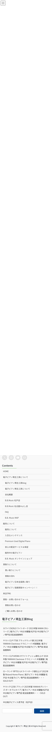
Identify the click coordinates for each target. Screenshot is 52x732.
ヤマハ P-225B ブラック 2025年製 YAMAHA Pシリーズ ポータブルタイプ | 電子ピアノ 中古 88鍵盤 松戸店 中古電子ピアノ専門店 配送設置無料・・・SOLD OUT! (26, 691)
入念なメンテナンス (13, 535)
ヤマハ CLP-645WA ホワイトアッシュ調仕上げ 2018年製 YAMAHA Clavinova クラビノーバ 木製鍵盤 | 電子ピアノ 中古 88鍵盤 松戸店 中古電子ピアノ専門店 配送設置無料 (25, 661)
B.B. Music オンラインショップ (18, 558)
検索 (42, 711)
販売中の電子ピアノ (13, 552)
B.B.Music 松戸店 (12, 500)
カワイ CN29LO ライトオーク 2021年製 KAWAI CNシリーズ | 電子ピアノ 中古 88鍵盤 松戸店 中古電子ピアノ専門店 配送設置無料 (26, 631)
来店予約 (7, 593)
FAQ (7, 512)
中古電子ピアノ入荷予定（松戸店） (18, 702)
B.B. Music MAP (12, 517)
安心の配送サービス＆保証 (16, 547)
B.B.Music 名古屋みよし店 (16, 506)
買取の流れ (10, 576)
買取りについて (10, 564)
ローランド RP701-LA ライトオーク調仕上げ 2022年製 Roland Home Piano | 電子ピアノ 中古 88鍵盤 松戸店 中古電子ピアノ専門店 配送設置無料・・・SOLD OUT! (25, 676)
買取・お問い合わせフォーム (15, 599)
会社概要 (9, 494)
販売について (9, 523)
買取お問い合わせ (13, 605)
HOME (6, 471)
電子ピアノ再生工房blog (15, 482)
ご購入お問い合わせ (13, 611)
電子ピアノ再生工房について (15, 477)
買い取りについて (13, 570)
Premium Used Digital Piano (17, 541)
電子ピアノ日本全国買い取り (17, 581)
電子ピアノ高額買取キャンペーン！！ (21, 587)
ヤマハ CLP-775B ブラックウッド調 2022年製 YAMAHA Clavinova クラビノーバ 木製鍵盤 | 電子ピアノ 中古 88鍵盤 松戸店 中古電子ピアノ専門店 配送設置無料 (25, 645)
